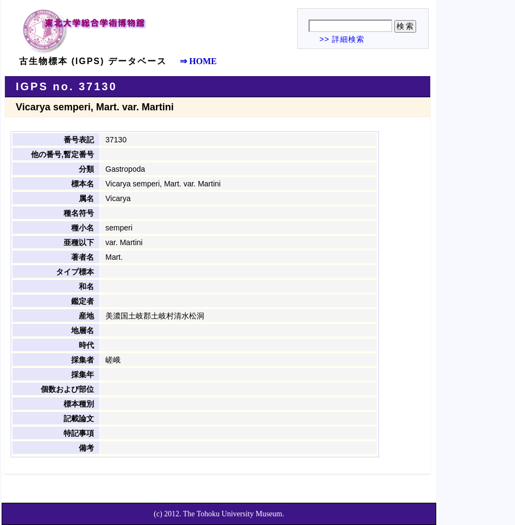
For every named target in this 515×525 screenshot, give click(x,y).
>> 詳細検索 (342, 39)
